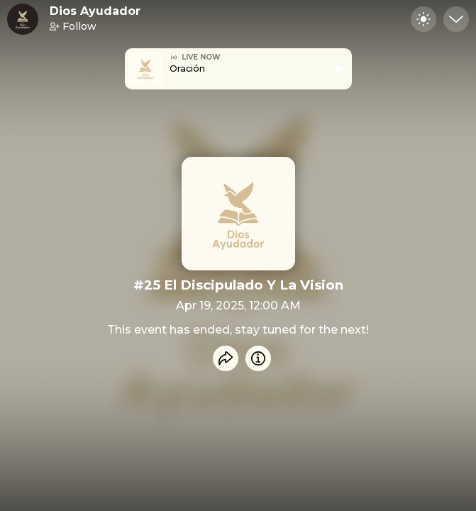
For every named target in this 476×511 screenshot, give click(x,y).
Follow (73, 26)
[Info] (258, 358)
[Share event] (225, 358)
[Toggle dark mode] (423, 19)
